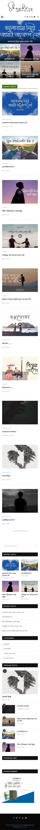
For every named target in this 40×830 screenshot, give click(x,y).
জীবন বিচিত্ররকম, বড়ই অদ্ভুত (30, 59)
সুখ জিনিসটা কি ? (9, 59)
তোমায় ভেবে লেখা (6, 119)
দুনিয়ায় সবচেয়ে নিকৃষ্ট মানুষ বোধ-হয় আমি (30, 75)
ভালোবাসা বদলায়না (9, 431)
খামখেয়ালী (4, 163)
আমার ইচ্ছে (6, 476)
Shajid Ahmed (18, 825)
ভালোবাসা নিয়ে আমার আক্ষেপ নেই (20, 41)
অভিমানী (4, 251)
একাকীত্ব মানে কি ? (8, 520)
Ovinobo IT (24, 827)
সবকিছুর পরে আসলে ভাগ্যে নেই (9, 75)
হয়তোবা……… (7, 343)
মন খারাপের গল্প (6, 340)
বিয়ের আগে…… (7, 387)
